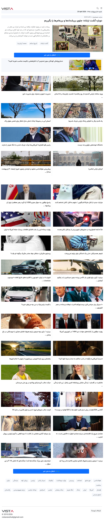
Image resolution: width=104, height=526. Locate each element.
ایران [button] (84, 490)
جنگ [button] (78, 490)
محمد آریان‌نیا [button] (21, 43)
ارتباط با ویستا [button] (96, 511)
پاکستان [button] (7, 490)
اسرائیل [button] (42, 490)
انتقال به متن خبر (52, 55)
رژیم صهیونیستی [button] (19, 490)
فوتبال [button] (99, 490)
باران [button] (8, 480)
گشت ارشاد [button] (44, 43)
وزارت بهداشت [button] (61, 480)
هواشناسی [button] (97, 480)
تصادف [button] (79, 480)
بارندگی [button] (15, 480)
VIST (7, 8)
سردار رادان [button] (41, 480)
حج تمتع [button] (88, 480)
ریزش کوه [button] (24, 480)
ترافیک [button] (51, 480)
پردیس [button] (71, 480)
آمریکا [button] (91, 490)
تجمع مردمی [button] (97, 495)
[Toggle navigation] (101, 8)
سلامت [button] (98, 485)
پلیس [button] (33, 480)
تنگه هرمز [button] (70, 490)
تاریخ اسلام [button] (33, 43)
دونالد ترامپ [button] (32, 490)
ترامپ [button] (50, 490)
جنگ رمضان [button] (59, 490)
